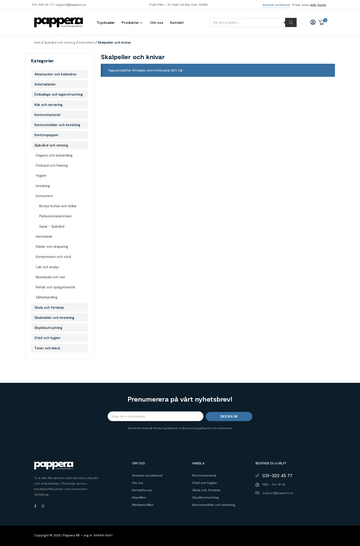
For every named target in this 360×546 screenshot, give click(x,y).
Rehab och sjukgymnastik (55, 287)
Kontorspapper (46, 135)
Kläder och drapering (52, 246)
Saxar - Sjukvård (51, 226)
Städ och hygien (47, 338)
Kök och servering (48, 104)
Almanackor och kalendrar (55, 74)
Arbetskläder (45, 84)
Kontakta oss (142, 490)
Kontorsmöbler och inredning (57, 125)
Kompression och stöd (53, 256)
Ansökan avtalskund (147, 475)
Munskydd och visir (50, 277)
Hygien (41, 175)
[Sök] (291, 22)
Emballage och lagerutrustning (58, 94)
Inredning (43, 186)
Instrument (86, 42)
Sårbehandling (46, 297)
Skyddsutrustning (48, 327)
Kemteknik (44, 236)
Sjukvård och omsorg (59, 42)
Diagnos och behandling (54, 155)
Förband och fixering (52, 165)
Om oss (137, 483)
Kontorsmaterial (47, 115)
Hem (37, 42)
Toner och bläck (47, 348)
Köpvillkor (139, 497)
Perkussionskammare (55, 216)
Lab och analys (47, 267)
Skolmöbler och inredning (54, 317)
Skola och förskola (49, 307)
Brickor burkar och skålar (58, 206)
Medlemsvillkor (143, 505)
